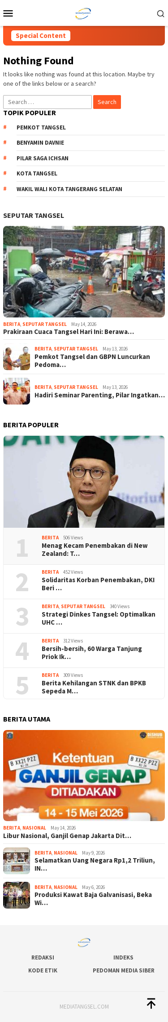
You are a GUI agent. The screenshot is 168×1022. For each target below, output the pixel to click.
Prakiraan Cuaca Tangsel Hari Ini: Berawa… (68, 332)
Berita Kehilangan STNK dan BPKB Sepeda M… (94, 687)
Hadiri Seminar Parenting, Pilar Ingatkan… (99, 395)
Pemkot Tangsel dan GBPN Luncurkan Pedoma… (92, 361)
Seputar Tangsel (33, 215)
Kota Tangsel (37, 173)
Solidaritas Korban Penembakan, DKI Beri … (98, 584)
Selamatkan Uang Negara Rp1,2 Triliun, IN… (94, 864)
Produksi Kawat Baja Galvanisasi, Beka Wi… (93, 899)
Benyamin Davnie (40, 142)
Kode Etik (42, 970)
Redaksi (42, 957)
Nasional (34, 828)
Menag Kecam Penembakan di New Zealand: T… (95, 550)
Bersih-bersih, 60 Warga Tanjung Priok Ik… (92, 653)
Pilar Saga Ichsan (43, 158)
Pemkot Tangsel (41, 127)
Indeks (123, 957)
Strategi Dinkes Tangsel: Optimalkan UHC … (98, 618)
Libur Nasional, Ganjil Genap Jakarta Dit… (67, 836)
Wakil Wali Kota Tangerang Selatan (69, 189)
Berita (11, 324)
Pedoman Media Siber (124, 970)
